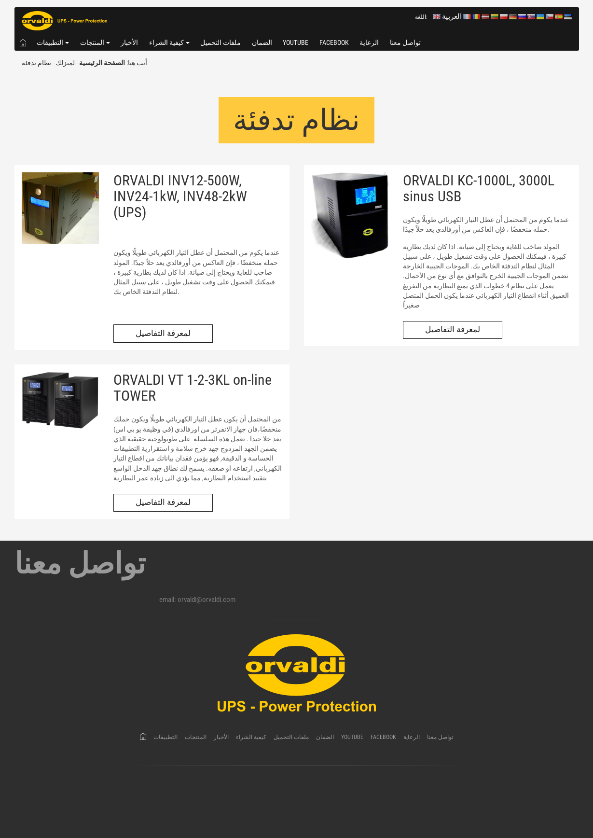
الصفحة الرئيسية (102, 63)
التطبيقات (50, 42)
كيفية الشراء (166, 42)
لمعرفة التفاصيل (163, 333)
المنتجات (92, 42)
